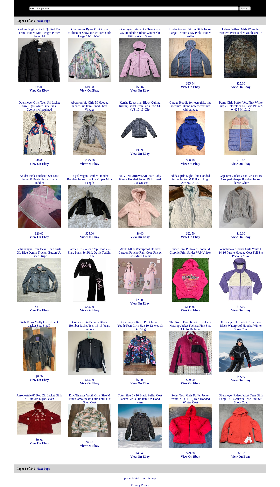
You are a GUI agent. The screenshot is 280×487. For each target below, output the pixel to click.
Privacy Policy (140, 485)
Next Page (43, 20)
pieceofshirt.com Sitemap (140, 478)
